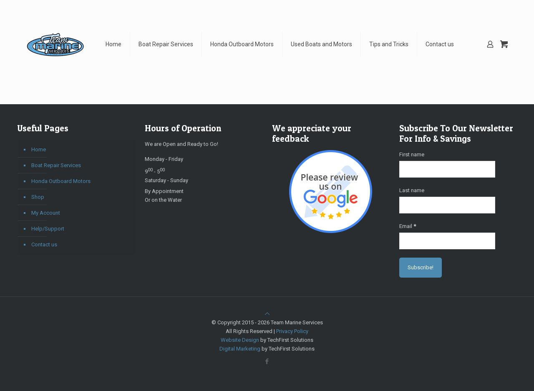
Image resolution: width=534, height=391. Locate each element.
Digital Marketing (239, 349)
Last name (411, 190)
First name (411, 154)
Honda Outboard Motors (61, 181)
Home (38, 149)
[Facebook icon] (267, 361)
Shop (37, 197)
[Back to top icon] (267, 314)
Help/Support (47, 229)
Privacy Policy (292, 331)
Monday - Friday (164, 159)
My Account (45, 213)
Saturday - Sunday (166, 180)
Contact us (44, 244)
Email (407, 226)
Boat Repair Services (56, 165)
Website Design (240, 340)
